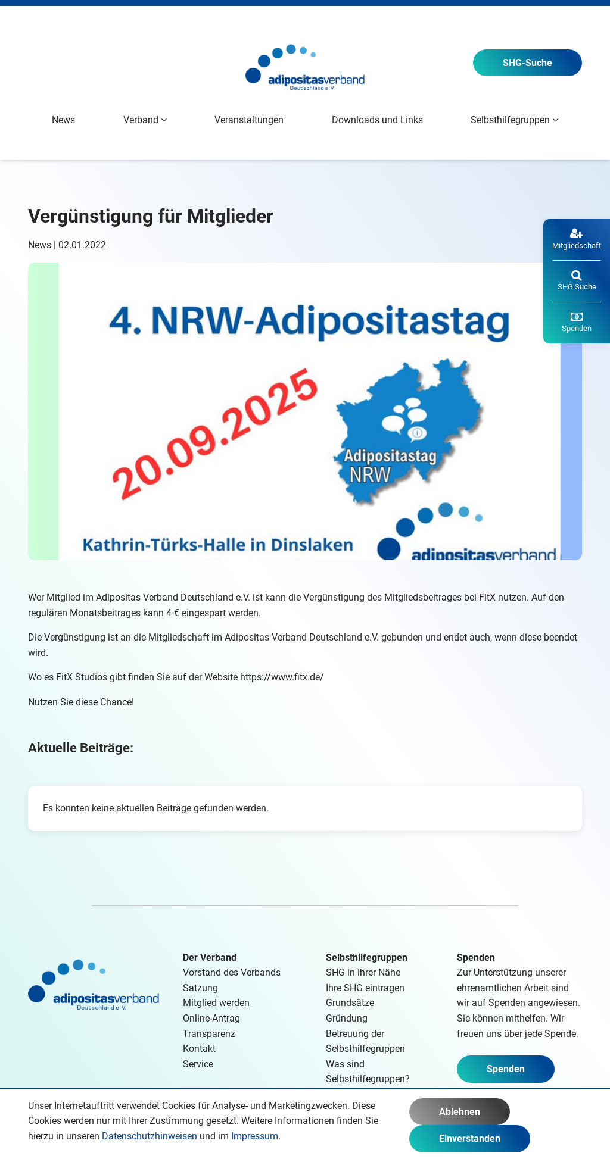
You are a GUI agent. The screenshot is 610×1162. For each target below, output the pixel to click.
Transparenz (209, 1033)
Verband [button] (145, 120)
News (63, 120)
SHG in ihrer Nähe (363, 972)
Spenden (506, 1068)
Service (198, 1064)
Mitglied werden (216, 1002)
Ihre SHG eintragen (365, 988)
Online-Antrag (211, 1018)
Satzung (200, 988)
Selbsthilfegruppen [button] (514, 120)
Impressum (254, 1136)
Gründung (347, 1018)
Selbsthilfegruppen (366, 957)
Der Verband (209, 957)
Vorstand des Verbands (232, 972)
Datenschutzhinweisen (149, 1136)
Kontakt (199, 1048)
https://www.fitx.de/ (282, 677)
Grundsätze (350, 1002)
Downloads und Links (377, 120)
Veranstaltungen (249, 120)
